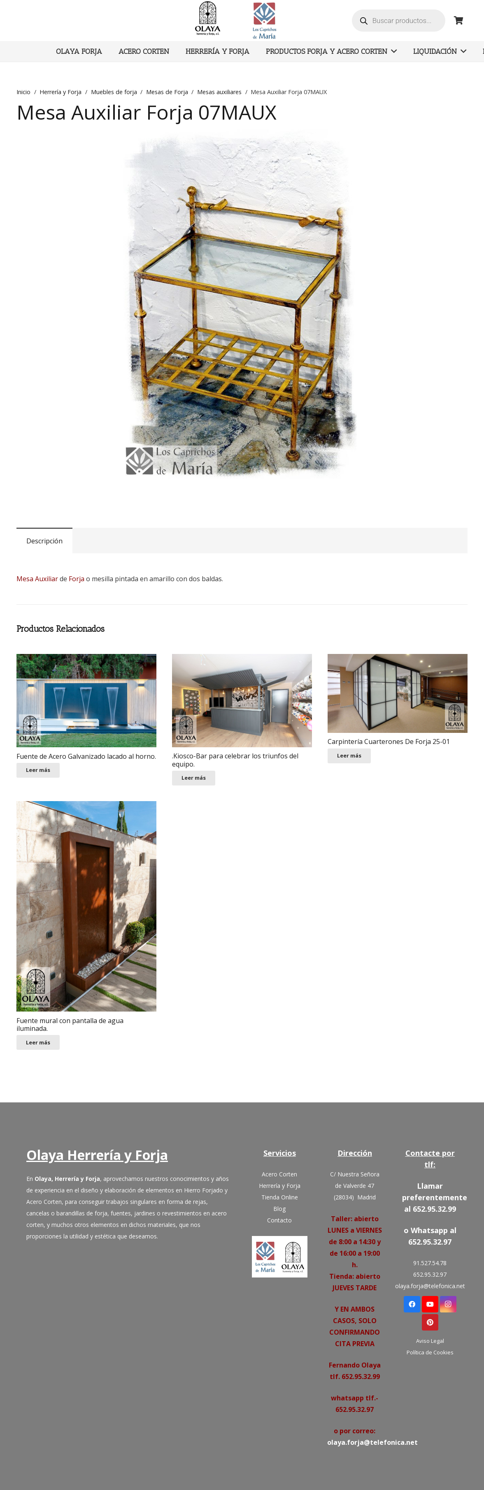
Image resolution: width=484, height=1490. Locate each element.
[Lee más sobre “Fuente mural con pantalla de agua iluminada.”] (38, 1042)
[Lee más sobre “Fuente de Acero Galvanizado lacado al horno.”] (38, 770)
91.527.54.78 (430, 1263)
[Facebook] (412, 1304)
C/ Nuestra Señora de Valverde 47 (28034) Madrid (354, 1185)
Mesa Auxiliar (37, 578)
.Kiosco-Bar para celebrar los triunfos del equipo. (235, 759)
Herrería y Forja (60, 92)
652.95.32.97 (430, 1274)
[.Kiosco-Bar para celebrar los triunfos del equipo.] (242, 700)
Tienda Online (279, 1197)
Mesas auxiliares (219, 92)
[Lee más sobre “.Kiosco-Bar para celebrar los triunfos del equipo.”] (193, 778)
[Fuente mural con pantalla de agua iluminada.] (86, 906)
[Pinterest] (430, 1322)
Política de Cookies (430, 1352)
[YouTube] (430, 1304)
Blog (279, 1209)
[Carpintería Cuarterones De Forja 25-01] (398, 693)
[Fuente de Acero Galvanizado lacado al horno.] (86, 700)
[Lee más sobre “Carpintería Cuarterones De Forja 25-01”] (349, 755)
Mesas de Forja (167, 92)
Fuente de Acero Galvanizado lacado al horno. (86, 756)
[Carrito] (458, 20)
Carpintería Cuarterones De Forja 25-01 (389, 741)
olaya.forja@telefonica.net (372, 1442)
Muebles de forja (114, 92)
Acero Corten (279, 1174)
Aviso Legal (430, 1340)
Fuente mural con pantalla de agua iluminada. (69, 1024)
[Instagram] (448, 1304)
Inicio (23, 92)
